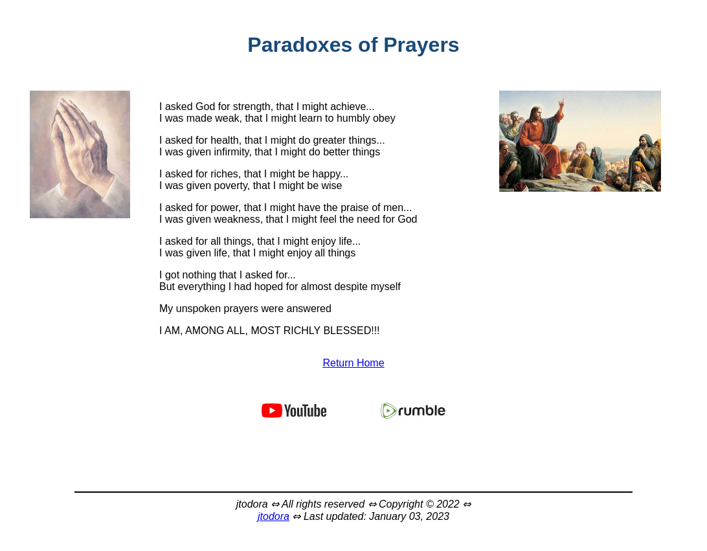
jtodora (273, 516)
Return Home (353, 362)
